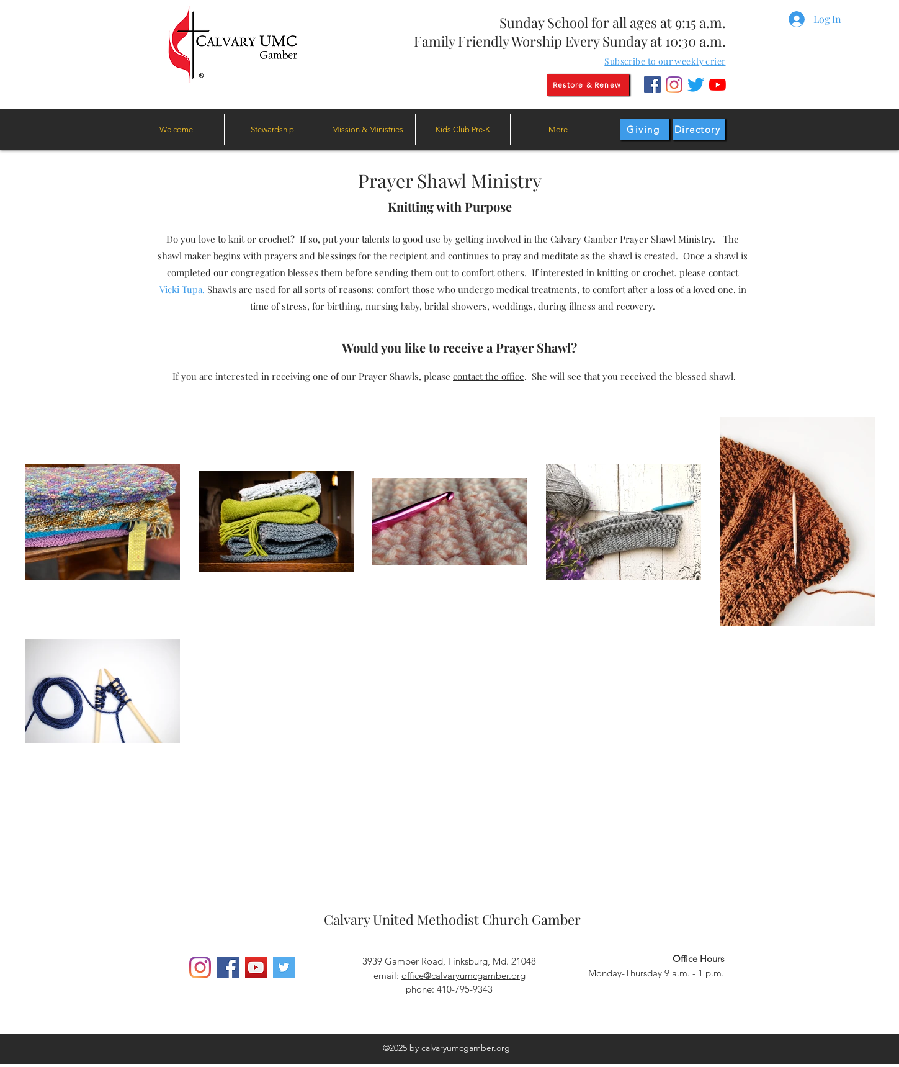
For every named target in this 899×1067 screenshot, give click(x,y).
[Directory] (699, 129)
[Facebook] (652, 84)
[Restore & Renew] (588, 85)
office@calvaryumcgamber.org (463, 975)
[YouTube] (717, 84)
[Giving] (644, 129)
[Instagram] (674, 84)
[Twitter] (695, 84)
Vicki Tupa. (182, 289)
